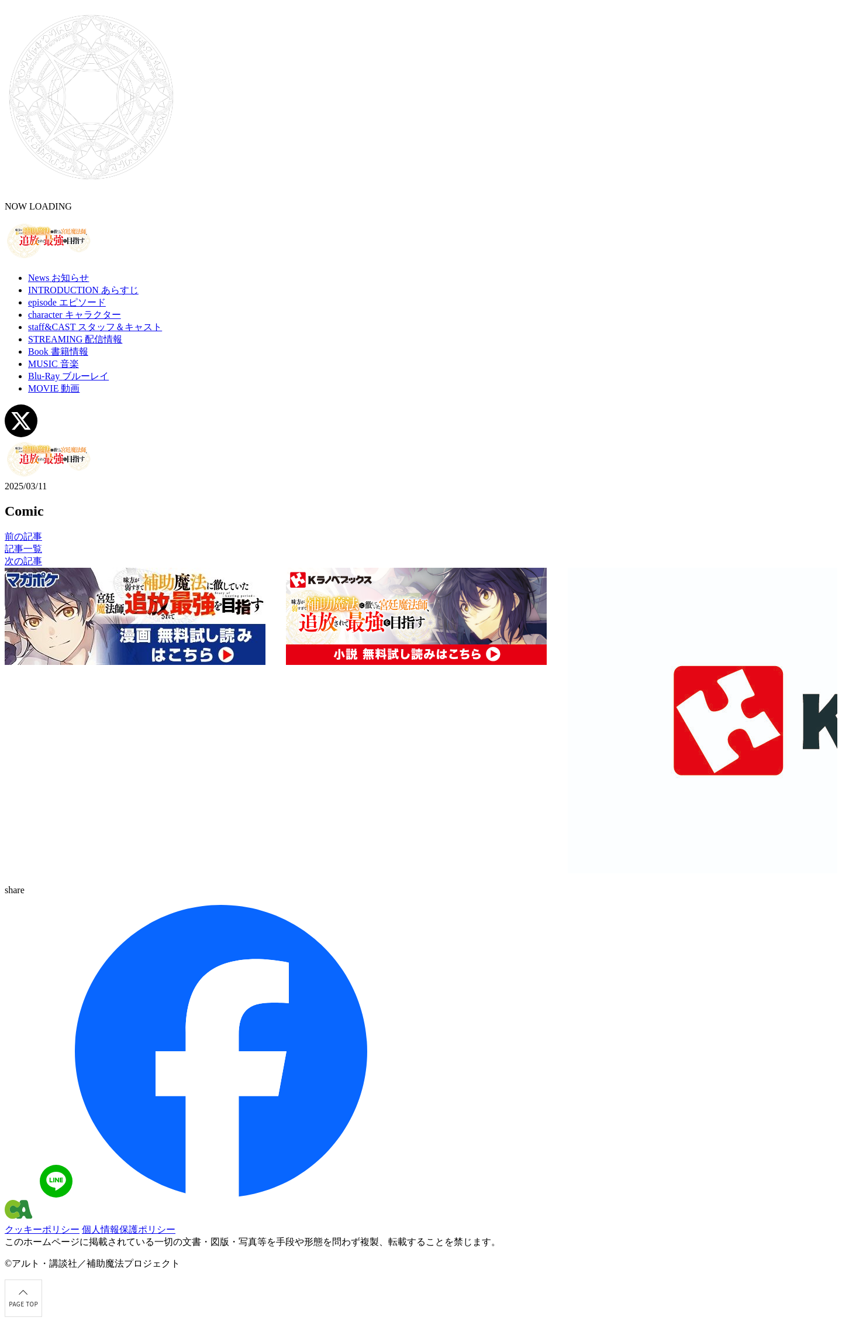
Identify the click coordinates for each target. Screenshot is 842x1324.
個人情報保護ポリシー (128, 1229)
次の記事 (23, 561)
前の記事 (23, 536)
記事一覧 (23, 549)
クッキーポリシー (42, 1229)
